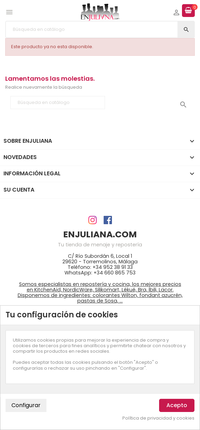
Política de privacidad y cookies (158, 418)
